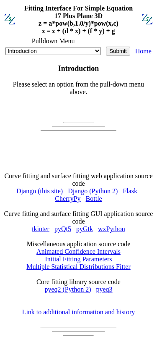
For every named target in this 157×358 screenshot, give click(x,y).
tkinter (40, 228)
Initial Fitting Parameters (78, 259)
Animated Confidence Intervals (78, 251)
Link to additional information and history (78, 312)
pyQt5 (62, 228)
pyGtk (84, 228)
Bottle (94, 198)
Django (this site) (39, 191)
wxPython (111, 228)
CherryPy (67, 198)
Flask (130, 191)
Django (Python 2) (93, 191)
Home (143, 51)
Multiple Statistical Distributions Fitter (78, 266)
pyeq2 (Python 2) (67, 289)
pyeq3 (104, 289)
